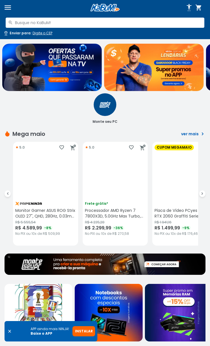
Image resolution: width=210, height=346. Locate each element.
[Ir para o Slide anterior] (8, 193)
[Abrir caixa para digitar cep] (27, 33)
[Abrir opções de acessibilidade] (189, 8)
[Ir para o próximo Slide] (202, 193)
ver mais (193, 133)
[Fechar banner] (9, 331)
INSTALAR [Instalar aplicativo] (84, 331)
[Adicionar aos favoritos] (62, 147)
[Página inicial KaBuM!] (105, 8)
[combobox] (105, 23)
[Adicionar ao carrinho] (73, 147)
